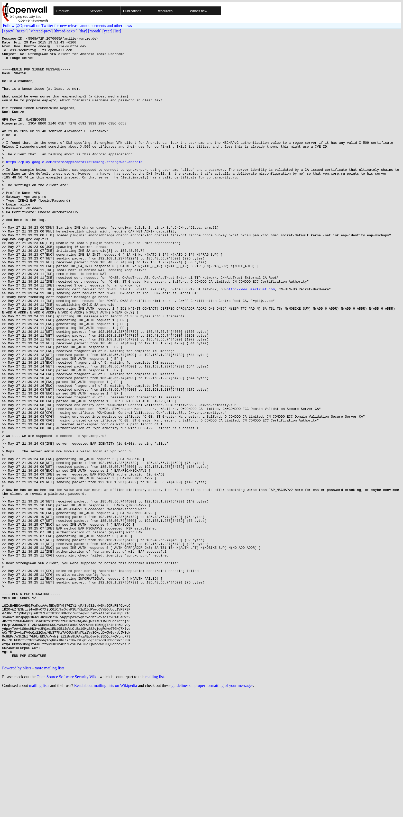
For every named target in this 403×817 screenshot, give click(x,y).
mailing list (154, 802)
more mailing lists (50, 793)
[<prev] (8, 31)
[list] (117, 31)
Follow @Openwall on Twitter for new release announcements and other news (67, 25)
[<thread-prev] (40, 31)
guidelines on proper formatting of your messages (212, 810)
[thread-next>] (66, 31)
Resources (164, 11)
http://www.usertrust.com (251, 340)
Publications (132, 11)
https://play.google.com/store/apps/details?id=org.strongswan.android (74, 187)
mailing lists (39, 810)
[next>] (21, 31)
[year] (107, 31)
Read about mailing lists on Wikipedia (105, 810)
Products (62, 11)
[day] (82, 31)
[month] (95, 31)
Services (96, 11)
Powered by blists (16, 793)
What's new (198, 11)
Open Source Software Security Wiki (66, 802)
